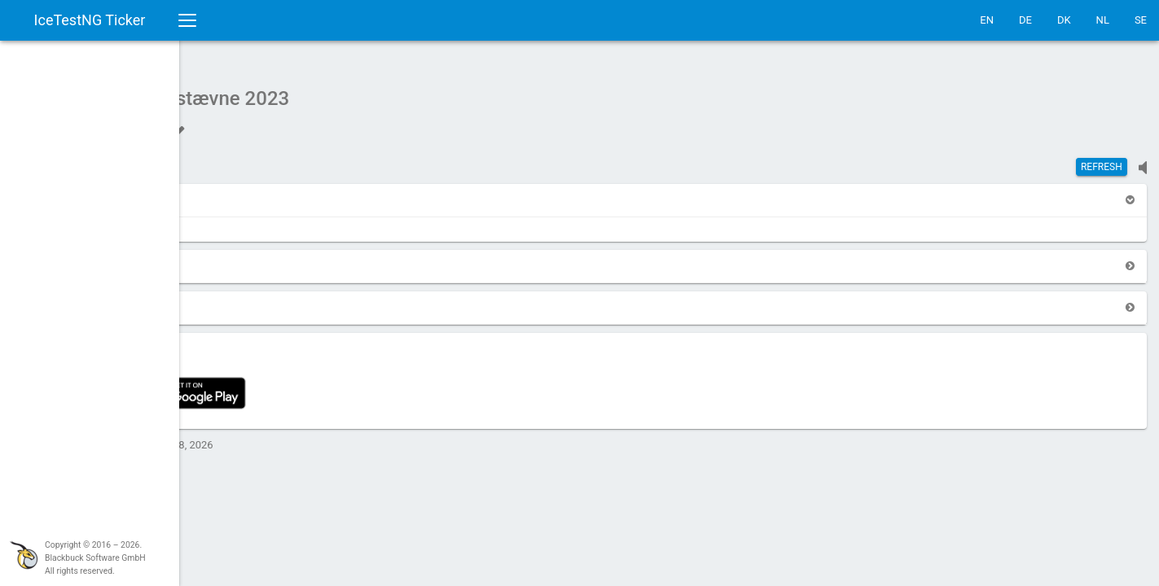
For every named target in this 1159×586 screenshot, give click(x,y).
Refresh (1101, 158)
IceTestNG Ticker (90, 19)
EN (987, 20)
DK (1064, 20)
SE (1141, 20)
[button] (221, 192)
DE (1025, 20)
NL (1102, 20)
